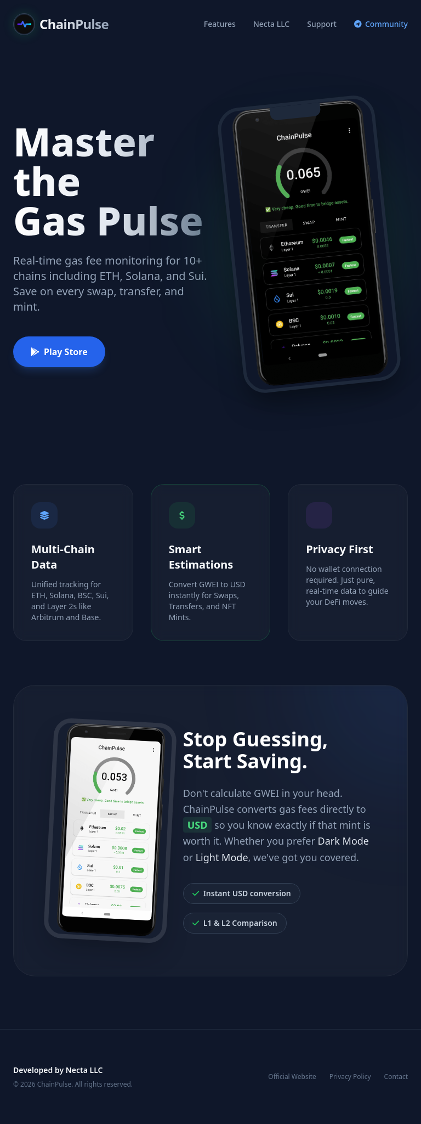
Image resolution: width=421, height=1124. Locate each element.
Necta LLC (271, 24)
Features (220, 24)
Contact (396, 1076)
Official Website (292, 1076)
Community (381, 24)
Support (322, 24)
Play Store (59, 352)
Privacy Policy (350, 1076)
